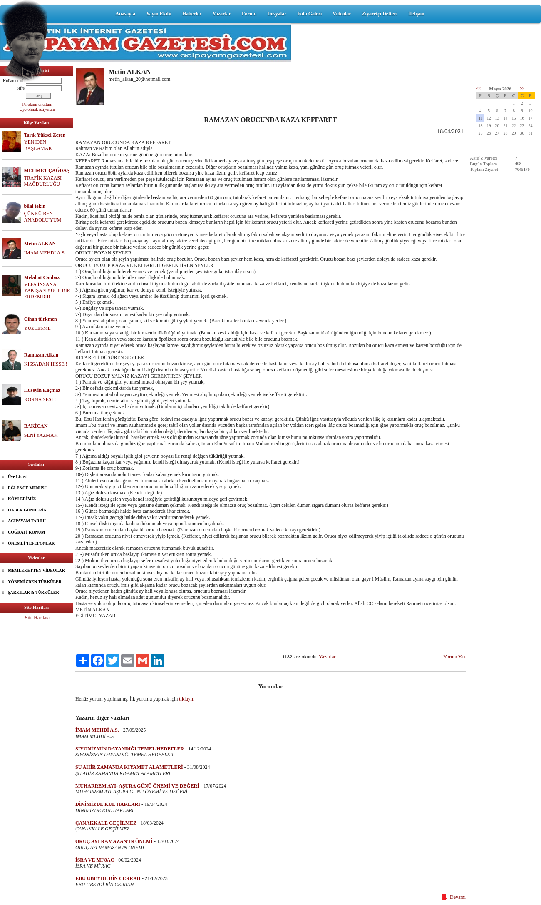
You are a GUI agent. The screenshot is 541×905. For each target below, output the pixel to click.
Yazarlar (221, 14)
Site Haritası (37, 618)
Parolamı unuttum (37, 104)
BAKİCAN (36, 426)
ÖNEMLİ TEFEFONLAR (31, 543)
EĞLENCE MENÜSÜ (27, 488)
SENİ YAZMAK (41, 435)
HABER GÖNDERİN (27, 510)
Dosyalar (276, 14)
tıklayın (186, 699)
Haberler (192, 14)
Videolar (342, 14)
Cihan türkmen (40, 319)
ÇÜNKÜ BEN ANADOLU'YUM (43, 217)
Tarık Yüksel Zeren (45, 135)
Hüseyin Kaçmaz (42, 390)
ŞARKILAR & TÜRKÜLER (33, 592)
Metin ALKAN (40, 244)
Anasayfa (125, 14)
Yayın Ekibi (158, 14)
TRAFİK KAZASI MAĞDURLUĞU (43, 181)
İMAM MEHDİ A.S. (45, 253)
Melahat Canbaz (42, 277)
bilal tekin (35, 206)
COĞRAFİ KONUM (26, 532)
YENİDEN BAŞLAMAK (38, 145)
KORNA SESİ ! (40, 399)
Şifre (21, 88)
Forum (249, 14)
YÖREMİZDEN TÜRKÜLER (35, 581)
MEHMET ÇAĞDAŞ (46, 170)
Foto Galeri (309, 14)
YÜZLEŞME (37, 328)
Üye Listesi (17, 476)
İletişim (416, 14)
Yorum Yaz (455, 657)
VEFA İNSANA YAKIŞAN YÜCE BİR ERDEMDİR (47, 291)
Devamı (453, 897)
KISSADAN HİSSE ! (45, 364)
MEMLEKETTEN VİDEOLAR (36, 570)
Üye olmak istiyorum (37, 109)
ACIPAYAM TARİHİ (27, 521)
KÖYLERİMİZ (22, 498)
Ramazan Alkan (41, 355)
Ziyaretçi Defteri (379, 14)
